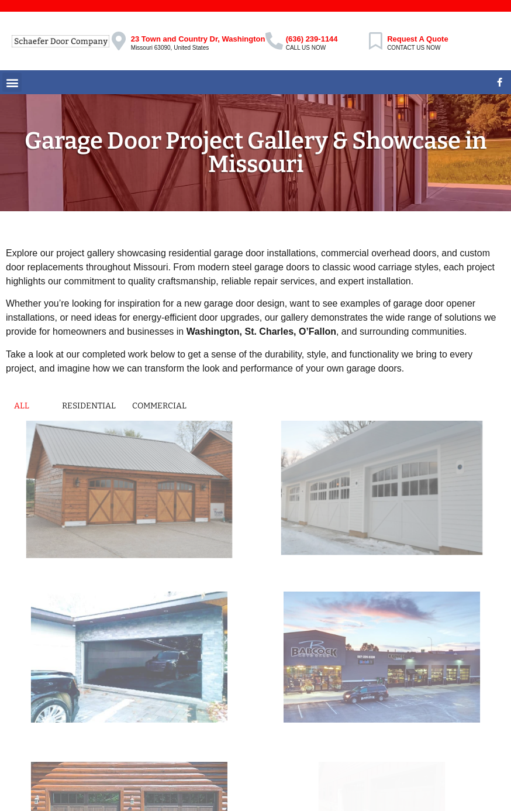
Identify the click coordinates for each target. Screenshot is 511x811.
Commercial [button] (159, 406)
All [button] (21, 406)
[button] (12, 82)
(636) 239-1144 (312, 39)
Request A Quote (417, 39)
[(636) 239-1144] (274, 41)
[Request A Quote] (375, 41)
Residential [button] (89, 406)
